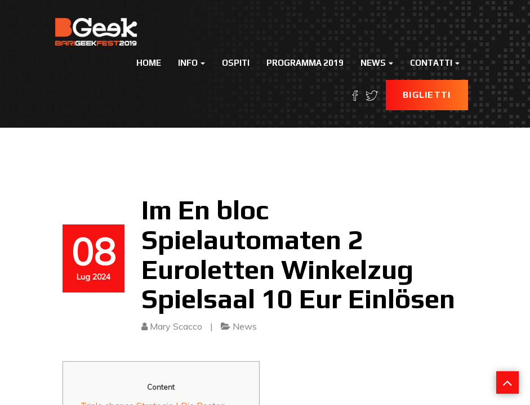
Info (191, 63)
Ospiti (236, 63)
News (376, 63)
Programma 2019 (305, 63)
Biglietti (427, 94)
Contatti (435, 63)
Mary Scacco (176, 326)
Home (148, 63)
